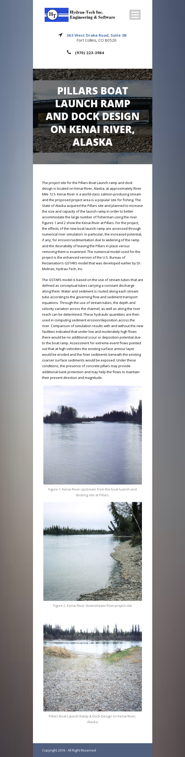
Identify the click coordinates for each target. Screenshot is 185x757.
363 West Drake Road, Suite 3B (96, 35)
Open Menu (135, 15)
